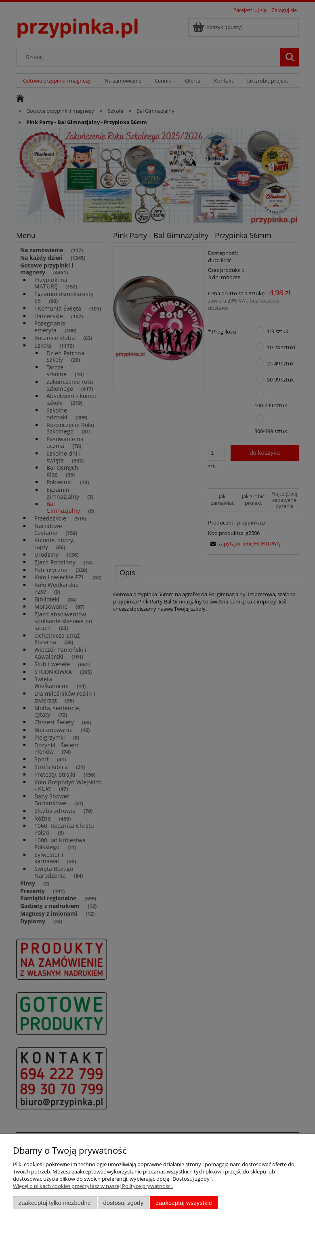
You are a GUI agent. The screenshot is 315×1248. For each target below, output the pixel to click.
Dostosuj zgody (123, 1202)
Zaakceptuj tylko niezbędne (55, 1202)
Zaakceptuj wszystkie (184, 1202)
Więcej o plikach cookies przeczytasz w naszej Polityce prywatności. (93, 1186)
